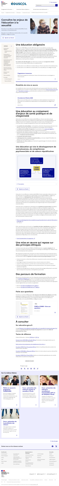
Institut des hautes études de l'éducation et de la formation (17, 458)
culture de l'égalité (49, 129)
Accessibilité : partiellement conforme (36, 479)
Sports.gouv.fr (51, 465)
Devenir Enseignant (4, 455)
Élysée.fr (50, 453)
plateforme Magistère (23, 278)
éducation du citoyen (23, 91)
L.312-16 (31, 337)
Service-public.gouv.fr (53, 461)
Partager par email (34, 368)
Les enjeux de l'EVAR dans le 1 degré (29, 285)
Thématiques (18, 12)
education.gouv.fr (4, 453)
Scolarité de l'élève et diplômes (23, 9)
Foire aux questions (7, 75)
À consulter (5, 77)
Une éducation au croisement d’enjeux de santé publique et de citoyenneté (7, 56)
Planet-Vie (39, 457)
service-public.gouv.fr (51, 474)
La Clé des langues (40, 453)
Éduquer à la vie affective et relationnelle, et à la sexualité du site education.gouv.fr (37, 328)
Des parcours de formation (6, 73)
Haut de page (55, 441)
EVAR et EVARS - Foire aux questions (42, 307)
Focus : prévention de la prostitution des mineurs (10, 423)
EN (2, 481)
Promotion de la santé (26, 12)
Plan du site (51, 479)
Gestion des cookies (24, 479)
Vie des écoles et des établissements (40, 9)
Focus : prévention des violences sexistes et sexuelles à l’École (29, 389)
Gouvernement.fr (52, 457)
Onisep (2, 457)
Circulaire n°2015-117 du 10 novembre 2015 (25, 347)
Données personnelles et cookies (14, 479)
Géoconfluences (28, 465)
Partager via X (25, 368)
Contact (45, 479)
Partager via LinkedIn (31, 368)
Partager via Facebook (21, 368)
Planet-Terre (39, 455)
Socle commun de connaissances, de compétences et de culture (30, 344)
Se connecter (54, 2)
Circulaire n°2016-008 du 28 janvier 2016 (25, 351)
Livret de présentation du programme (25, 238)
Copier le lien (37, 368)
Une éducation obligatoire (6, 49)
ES (4, 481)
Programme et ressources (25, 73)
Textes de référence (8, 81)
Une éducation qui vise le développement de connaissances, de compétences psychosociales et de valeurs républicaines (8, 62)
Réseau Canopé (4, 461)
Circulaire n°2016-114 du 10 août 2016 (24, 355)
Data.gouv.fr (51, 455)
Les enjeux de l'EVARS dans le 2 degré (29, 287)
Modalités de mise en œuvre (8, 52)
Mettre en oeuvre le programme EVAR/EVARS (9, 389)
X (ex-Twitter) (56, 446)
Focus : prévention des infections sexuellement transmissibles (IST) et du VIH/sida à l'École (49, 391)
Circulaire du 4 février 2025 (25, 98)
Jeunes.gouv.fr (51, 463)
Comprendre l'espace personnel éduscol (13, 481)
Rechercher (56, 5)
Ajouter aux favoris (9, 38)
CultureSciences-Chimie (29, 455)
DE (55, 479)
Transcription (21, 184)
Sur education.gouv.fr (8, 79)
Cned (2, 459)
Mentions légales (4, 479)
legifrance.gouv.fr (40, 474)
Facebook (52, 446)
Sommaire (6, 46)
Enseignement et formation (6, 9)
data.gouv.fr (32, 474)
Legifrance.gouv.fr (52, 459)
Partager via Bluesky (28, 368)
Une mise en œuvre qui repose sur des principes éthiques (8, 69)
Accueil (2, 12)
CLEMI (2, 463)
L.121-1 (36, 337)
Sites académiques (16, 464)
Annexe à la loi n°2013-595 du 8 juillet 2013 (25, 340)
